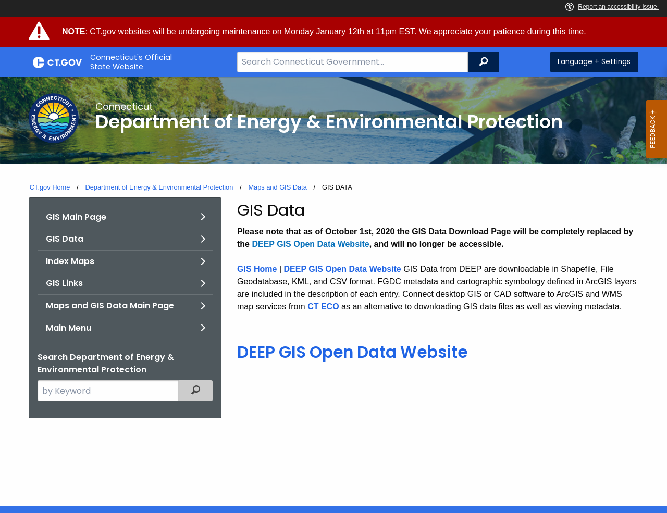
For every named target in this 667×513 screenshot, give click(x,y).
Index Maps (70, 261)
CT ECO (323, 306)
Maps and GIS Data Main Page (110, 305)
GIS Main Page (76, 217)
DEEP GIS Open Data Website (310, 244)
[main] (333, 291)
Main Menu (68, 328)
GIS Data (64, 239)
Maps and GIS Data (277, 187)
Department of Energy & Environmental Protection (159, 187)
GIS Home (257, 269)
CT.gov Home (50, 187)
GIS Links (64, 283)
